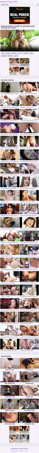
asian (3, 53)
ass (21, 53)
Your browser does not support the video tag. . (19, 40)
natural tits (10, 55)
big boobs (4, 55)
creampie (26, 53)
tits (18, 53)
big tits (16, 55)
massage (8, 53)
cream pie (13, 53)
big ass (31, 53)
